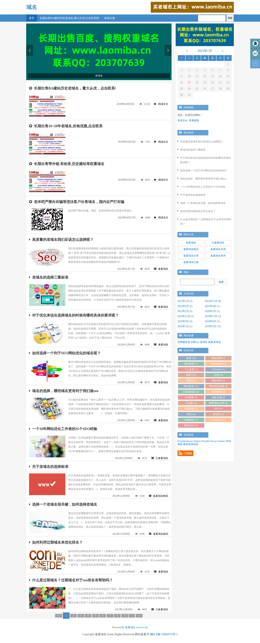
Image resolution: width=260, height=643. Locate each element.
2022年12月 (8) (213, 301)
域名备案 (191, 363)
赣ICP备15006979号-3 (164, 634)
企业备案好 (218, 363)
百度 (218, 375)
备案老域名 (214, 342)
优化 (191, 414)
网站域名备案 (218, 386)
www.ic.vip (142, 627)
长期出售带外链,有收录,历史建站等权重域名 (66, 163)
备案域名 (161, 269)
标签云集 (109, 18)
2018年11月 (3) (213, 316)
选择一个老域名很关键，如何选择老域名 (63, 504)
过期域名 (191, 419)
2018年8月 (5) (212, 321)
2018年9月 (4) (184, 321)
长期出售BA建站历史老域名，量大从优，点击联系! (72, 88)
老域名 (203, 342)
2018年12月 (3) (185, 316)
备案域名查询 (218, 255)
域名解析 (218, 391)
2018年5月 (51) (213, 326)
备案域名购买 (158, 496)
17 (189, 82)
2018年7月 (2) (184, 326)
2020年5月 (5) (212, 311)
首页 (31, 18)
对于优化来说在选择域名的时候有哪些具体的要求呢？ (74, 315)
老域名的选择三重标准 (48, 277)
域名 (31, 7)
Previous (29, 50)
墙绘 (180, 444)
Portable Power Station (189, 441)
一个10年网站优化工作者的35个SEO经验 (63, 428)
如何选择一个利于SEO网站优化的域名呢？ (65, 353)
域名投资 (191, 408)
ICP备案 (191, 397)
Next (168, 50)
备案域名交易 (218, 249)
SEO (218, 408)
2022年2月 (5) (184, 311)
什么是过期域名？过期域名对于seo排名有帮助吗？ (71, 580)
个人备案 (191, 369)
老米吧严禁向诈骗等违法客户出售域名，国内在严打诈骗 (76, 201)
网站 (191, 380)
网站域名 (218, 380)
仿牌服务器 (183, 342)
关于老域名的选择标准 (48, 466)
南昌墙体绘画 (190, 444)
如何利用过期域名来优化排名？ (56, 542)
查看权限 (194, 120)
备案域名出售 (191, 255)
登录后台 (182, 120)
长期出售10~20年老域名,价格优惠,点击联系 (66, 126)
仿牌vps (195, 342)
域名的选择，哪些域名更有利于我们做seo (63, 390)
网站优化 (191, 425)
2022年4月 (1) (212, 306)
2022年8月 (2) (184, 306)
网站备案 (191, 386)
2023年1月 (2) (184, 301)
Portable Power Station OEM (216, 441)
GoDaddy (218, 369)
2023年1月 (205, 51)
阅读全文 (161, 104)
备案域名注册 (191, 262)
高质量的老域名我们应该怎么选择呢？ (61, 239)
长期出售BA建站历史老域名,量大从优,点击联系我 (69, 18)
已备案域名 (159, 458)
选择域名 (218, 419)
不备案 (191, 403)
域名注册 (218, 397)
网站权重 (218, 358)
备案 (191, 358)
